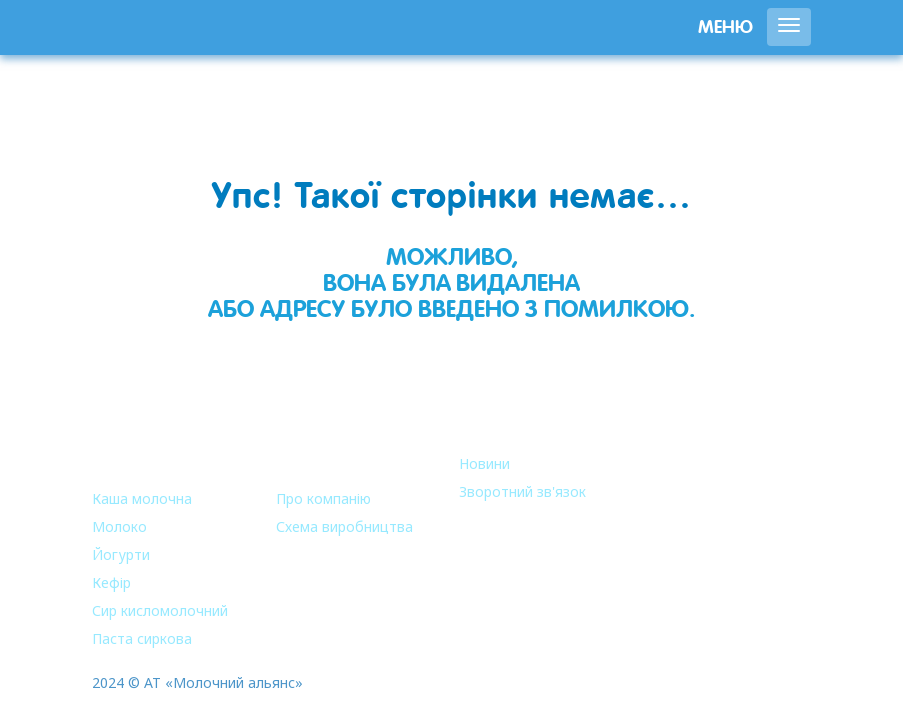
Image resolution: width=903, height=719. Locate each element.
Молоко (119, 526)
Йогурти (121, 554)
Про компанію (323, 498)
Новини (484, 463)
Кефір (111, 582)
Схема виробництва (344, 526)
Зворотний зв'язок (522, 491)
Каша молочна (142, 498)
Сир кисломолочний (160, 610)
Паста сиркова (142, 638)
